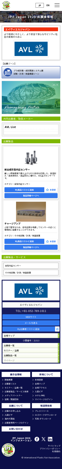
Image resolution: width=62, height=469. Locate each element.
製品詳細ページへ (31, 195)
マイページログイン (44, 399)
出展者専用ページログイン (16, 422)
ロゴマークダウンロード (46, 415)
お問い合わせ (16, 428)
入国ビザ (39, 391)
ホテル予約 (40, 395)
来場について (46, 374)
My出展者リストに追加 (28, 329)
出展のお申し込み (13, 411)
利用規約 (56, 451)
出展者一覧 (9, 345)
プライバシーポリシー (50, 448)
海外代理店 (10, 418)
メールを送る (31, 322)
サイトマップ (54, 445)
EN (47, 5)
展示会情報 (16, 374)
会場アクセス (41, 387)
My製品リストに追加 (24, 189)
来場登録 (39, 379)
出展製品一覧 (10, 355)
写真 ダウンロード (43, 418)
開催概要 (9, 379)
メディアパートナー (13, 395)
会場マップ (9, 335)
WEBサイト (31, 316)
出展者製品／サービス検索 (16, 391)
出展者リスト (11, 383)
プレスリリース (42, 411)
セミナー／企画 (11, 350)
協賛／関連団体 (12, 399)
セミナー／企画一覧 (13, 387)
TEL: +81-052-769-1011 (31, 311)
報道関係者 (46, 405)
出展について (16, 405)
